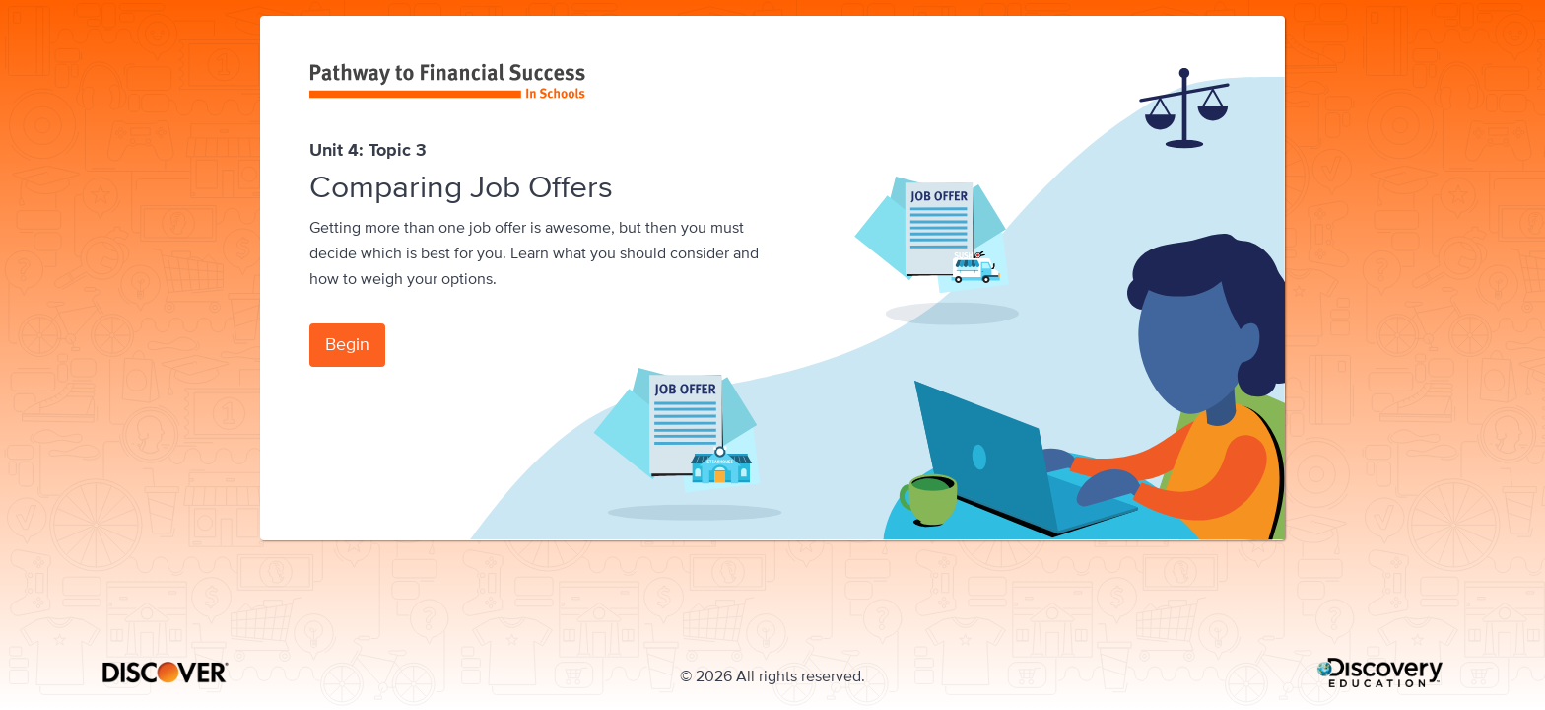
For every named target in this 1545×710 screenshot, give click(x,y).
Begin (347, 343)
